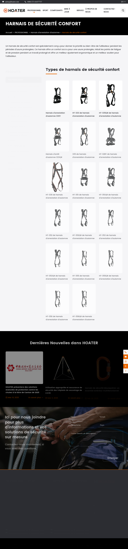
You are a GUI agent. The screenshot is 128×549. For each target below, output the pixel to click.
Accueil (9, 32)
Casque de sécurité (18, 119)
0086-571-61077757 (34, 2)
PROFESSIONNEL (34, 10)
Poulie (12, 138)
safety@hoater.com (12, 2)
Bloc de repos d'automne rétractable (21, 107)
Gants (12, 154)
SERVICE (80, 10)
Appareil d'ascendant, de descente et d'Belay (21, 131)
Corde (12, 94)
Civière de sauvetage (19, 149)
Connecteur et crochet (20, 100)
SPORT (45, 10)
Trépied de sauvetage (20, 113)
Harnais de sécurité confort (74, 32)
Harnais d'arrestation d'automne (45, 32)
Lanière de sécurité (18, 89)
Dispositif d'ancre (17, 124)
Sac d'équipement (18, 143)
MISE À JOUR (67, 10)
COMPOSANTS (56, 10)
